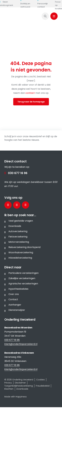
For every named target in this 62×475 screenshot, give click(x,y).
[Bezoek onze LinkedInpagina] (16, 205)
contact (30, 93)
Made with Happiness (15, 396)
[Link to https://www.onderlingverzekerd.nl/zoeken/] (45, 16)
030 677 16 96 (17, 173)
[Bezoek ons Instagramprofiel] (25, 205)
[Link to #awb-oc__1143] (54, 16)
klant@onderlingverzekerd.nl (20, 344)
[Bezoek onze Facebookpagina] (8, 205)
